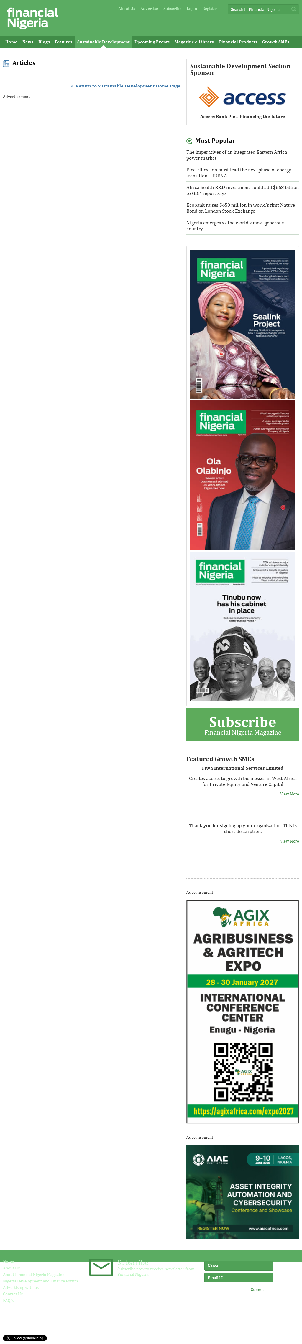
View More (289, 794)
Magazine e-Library (194, 41)
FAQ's (8, 1300)
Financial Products (238, 41)
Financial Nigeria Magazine (242, 724)
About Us (126, 8)
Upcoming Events (152, 41)
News (27, 41)
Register (209, 8)
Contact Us (13, 1293)
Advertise (149, 8)
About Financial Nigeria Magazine (33, 1274)
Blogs (44, 41)
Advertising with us (21, 1287)
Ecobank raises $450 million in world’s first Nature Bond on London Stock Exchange (240, 208)
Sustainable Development (103, 41)
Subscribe (172, 8)
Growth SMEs (275, 41)
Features (63, 41)
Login (192, 8)
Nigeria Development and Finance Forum (40, 1280)
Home (11, 41)
